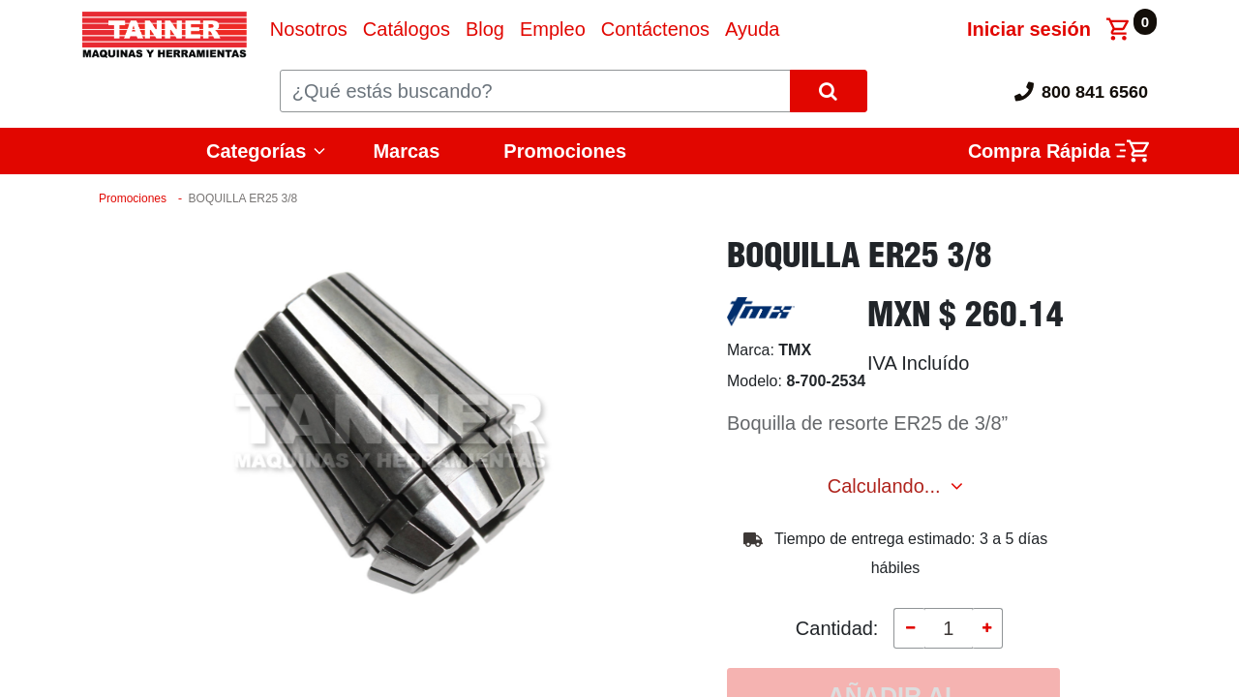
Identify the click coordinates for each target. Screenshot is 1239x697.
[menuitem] (308, 29)
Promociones (564, 151)
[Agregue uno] (987, 628)
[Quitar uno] (908, 628)
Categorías (256, 151)
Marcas (406, 151)
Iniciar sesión (1029, 29)
